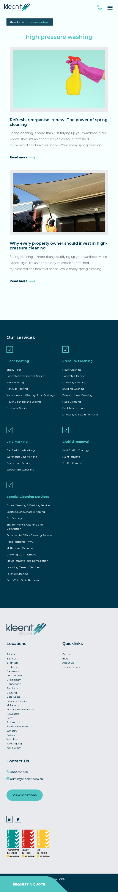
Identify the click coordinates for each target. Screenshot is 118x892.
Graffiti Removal (75, 442)
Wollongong (14, 743)
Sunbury (11, 730)
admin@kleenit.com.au (24, 779)
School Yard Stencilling (20, 469)
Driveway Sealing (17, 408)
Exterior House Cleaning (77, 395)
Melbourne (13, 705)
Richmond (13, 722)
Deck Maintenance (73, 408)
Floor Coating (17, 361)
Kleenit (13, 22)
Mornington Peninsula (20, 709)
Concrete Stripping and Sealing (25, 376)
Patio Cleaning (71, 401)
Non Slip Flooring (17, 388)
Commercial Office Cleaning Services (29, 535)
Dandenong (13, 683)
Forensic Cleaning (17, 573)
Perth (10, 717)
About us (68, 662)
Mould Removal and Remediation (27, 560)
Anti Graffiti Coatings (75, 450)
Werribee (11, 739)
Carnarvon (13, 671)
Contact (67, 654)
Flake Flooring (15, 382)
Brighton (12, 662)
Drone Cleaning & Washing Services (28, 505)
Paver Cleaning (72, 369)
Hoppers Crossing (17, 701)
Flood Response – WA (19, 541)
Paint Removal (71, 456)
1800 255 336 (17, 771)
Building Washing (73, 388)
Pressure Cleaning (77, 361)
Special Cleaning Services (27, 497)
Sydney (11, 735)
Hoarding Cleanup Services (23, 567)
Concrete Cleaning (73, 376)
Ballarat (11, 658)
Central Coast (15, 675)
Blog (65, 658)
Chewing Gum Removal (21, 554)
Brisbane (11, 667)
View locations (25, 795)
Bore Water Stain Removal (22, 580)
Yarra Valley (13, 747)
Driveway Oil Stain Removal (80, 414)
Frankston (12, 688)
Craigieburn (14, 679)
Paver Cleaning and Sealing (23, 401)
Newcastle (12, 713)
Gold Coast (13, 696)
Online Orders (71, 667)
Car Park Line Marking (20, 450)
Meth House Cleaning (19, 548)
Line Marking (17, 442)
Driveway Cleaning (74, 382)
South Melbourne (17, 726)
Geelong (11, 692)
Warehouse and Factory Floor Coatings (30, 395)
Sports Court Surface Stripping (25, 511)
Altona (10, 654)
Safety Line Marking (18, 463)
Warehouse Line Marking (21, 456)
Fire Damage (14, 518)
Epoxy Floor (13, 369)
